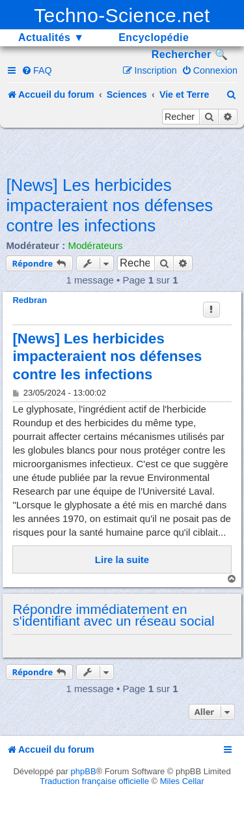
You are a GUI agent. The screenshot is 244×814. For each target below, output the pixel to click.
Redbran (29, 300)
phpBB (83, 771)
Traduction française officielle (94, 781)
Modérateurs (95, 245)
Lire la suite (122, 559)
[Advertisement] (124, 150)
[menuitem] (36, 70)
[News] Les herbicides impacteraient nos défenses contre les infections (109, 205)
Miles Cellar (182, 781)
